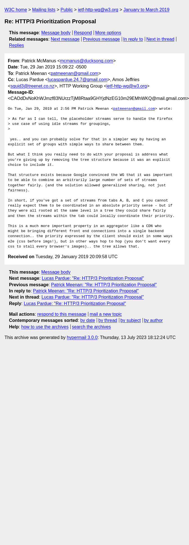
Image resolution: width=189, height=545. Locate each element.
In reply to (133, 39)
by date (87, 320)
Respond (83, 32)
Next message (65, 39)
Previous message (101, 39)
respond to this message (61, 314)
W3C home (15, 9)
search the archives (91, 326)
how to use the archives (45, 326)
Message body (56, 32)
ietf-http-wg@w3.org (98, 9)
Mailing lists (43, 9)
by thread (107, 320)
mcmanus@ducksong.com (86, 60)
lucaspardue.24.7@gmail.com (77, 79)
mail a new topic (106, 314)
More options (108, 32)
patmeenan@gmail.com (74, 73)
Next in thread (160, 39)
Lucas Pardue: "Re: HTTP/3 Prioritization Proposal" (93, 278)
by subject (130, 320)
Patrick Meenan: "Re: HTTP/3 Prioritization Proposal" (104, 284)
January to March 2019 (146, 9)
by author (153, 320)
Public (66, 9)
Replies (16, 45)
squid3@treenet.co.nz (32, 86)
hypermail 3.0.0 (82, 337)
